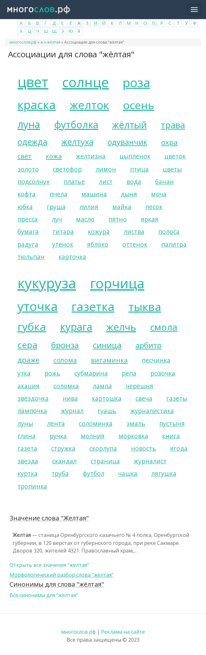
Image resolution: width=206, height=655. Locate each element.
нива (70, 398)
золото (28, 169)
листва (134, 231)
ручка (58, 436)
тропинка (32, 486)
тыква (144, 306)
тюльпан (31, 256)
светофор (67, 169)
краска (36, 105)
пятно (117, 219)
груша (56, 206)
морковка (133, 436)
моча (159, 194)
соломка (66, 386)
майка (121, 206)
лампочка (32, 410)
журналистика (152, 410)
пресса (27, 219)
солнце (85, 82)
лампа (102, 386)
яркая (149, 219)
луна (28, 124)
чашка (127, 473)
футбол (93, 473)
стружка (63, 448)
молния (93, 436)
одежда (32, 141)
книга (171, 436)
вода (134, 181)
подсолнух (33, 181)
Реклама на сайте (123, 631)
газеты (176, 398)
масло (85, 219)
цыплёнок (135, 156)
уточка (37, 306)
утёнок (62, 244)
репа (129, 373)
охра (169, 142)
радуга (27, 244)
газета (27, 448)
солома (65, 360)
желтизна (91, 156)
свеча (143, 398)
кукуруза (46, 283)
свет (24, 155)
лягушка (163, 473)
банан (164, 181)
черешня (139, 386)
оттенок (134, 244)
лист (106, 181)
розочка (162, 373)
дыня (129, 194)
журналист (150, 461)
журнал (72, 410)
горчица (117, 283)
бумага (28, 231)
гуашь (107, 410)
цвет (32, 82)
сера (27, 345)
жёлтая (53, 42)
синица (107, 345)
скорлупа (103, 448)
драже (28, 360)
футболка (76, 124)
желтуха (77, 141)
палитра (174, 244)
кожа (54, 155)
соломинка (96, 423)
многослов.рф (23, 42)
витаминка (109, 360)
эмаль (136, 423)
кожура (99, 231)
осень (138, 105)
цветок (175, 156)
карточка (72, 256)
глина (26, 436)
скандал (64, 461)
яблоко (97, 244)
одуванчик (127, 142)
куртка (27, 473)
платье (74, 181)
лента (56, 423)
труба (60, 473)
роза (136, 82)
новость (143, 448)
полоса (169, 231)
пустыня (172, 423)
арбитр (148, 345)
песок (153, 206)
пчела (58, 194)
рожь (52, 373)
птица (139, 169)
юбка (25, 206)
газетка (93, 306)
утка (24, 373)
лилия (88, 206)
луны (25, 423)
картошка (106, 398)
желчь (121, 327)
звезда (27, 461)
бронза (65, 345)
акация (28, 386)
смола (163, 327)
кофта (26, 194)
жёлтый (129, 124)
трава (173, 125)
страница (105, 461)
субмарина (91, 373)
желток (89, 104)
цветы (172, 169)
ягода (179, 448)
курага (76, 327)
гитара (63, 231)
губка (31, 326)
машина (94, 194)
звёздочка (33, 398)
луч (57, 219)
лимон (106, 169)
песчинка (156, 360)
